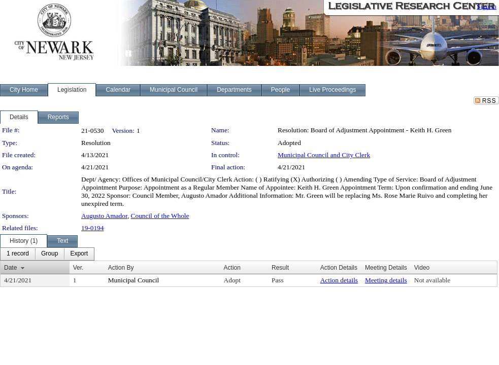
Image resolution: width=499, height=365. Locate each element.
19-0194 (92, 228)
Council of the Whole (160, 216)
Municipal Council (133, 280)
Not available (432, 280)
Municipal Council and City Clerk (324, 155)
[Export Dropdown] (79, 254)
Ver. (78, 267)
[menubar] (47, 254)
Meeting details (386, 280)
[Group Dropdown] (49, 254)
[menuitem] (18, 254)
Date (10, 267)
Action (232, 267)
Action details (339, 280)
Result (280, 267)
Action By (121, 267)
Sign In (486, 6)
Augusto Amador (104, 216)
